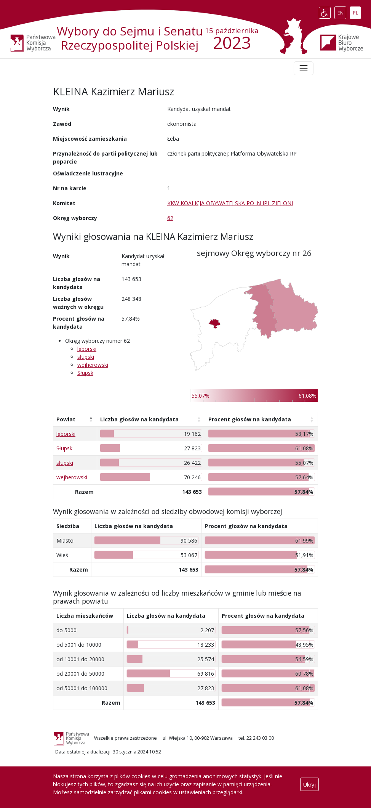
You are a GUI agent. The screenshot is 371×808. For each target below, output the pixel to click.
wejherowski (92, 364)
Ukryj (309, 784)
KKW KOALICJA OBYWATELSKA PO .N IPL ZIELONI (230, 203)
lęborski (86, 348)
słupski (85, 356)
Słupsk (85, 372)
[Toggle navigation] (303, 68)
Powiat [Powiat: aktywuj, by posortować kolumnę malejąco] (65, 419)
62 (170, 218)
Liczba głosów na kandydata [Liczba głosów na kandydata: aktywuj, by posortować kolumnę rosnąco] (139, 419)
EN (342, 11)
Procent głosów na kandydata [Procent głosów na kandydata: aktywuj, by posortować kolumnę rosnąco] (249, 419)
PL (357, 11)
